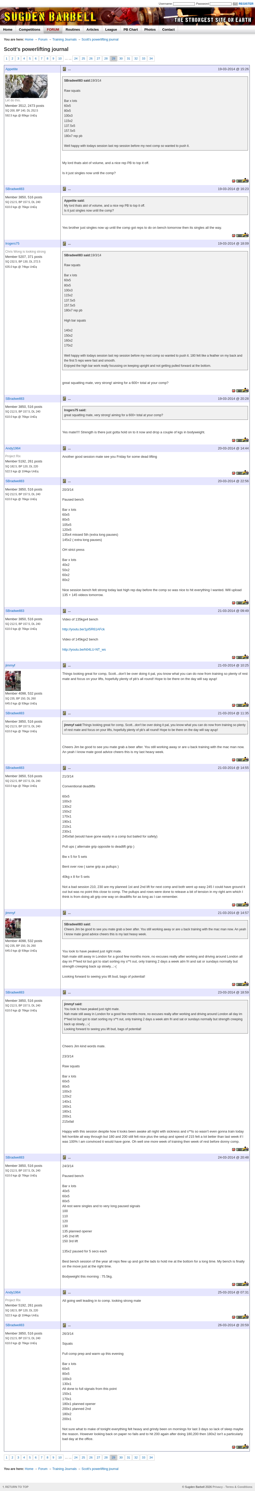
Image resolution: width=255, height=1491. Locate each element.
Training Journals (64, 39)
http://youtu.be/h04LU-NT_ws (84, 649)
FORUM (53, 29)
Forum (42, 39)
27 (98, 58)
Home (7, 29)
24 (76, 58)
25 (83, 58)
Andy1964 (13, 448)
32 (136, 58)
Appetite (11, 69)
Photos (150, 29)
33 (143, 58)
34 (151, 58)
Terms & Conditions (238, 1486)
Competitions (29, 29)
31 (128, 58)
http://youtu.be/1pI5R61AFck (83, 629)
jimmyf (10, 665)
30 (121, 58)
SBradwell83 (14, 189)
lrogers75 (12, 243)
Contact (168, 29)
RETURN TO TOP (17, 1486)
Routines (73, 29)
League (111, 29)
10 (60, 58)
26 (91, 58)
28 (106, 58)
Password (202, 3)
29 (113, 58)
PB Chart (131, 29)
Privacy (218, 1486)
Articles (92, 29)
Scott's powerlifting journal (100, 39)
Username (165, 3)
